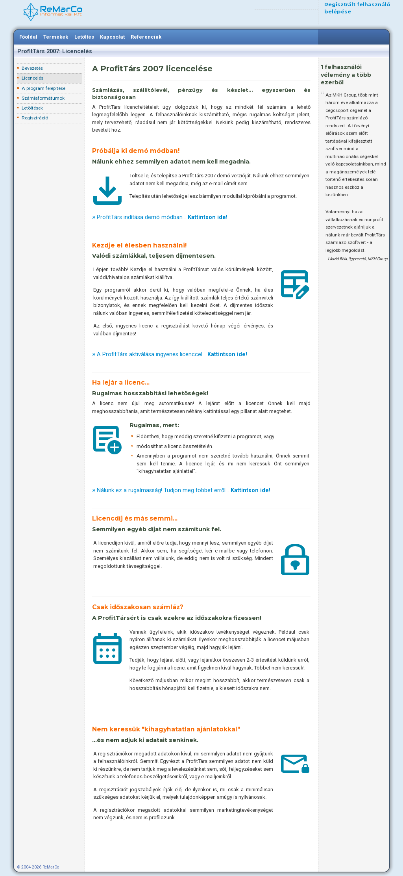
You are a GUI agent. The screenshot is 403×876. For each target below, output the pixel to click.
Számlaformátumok (43, 98)
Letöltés (84, 37)
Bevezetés (32, 68)
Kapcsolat (112, 37)
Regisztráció (35, 118)
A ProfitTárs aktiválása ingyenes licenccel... (172, 354)
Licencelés (32, 78)
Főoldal (28, 37)
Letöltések (32, 108)
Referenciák (146, 37)
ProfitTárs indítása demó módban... (162, 217)
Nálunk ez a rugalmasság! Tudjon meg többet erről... (183, 490)
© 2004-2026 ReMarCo (38, 867)
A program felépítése (43, 88)
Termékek (55, 37)
